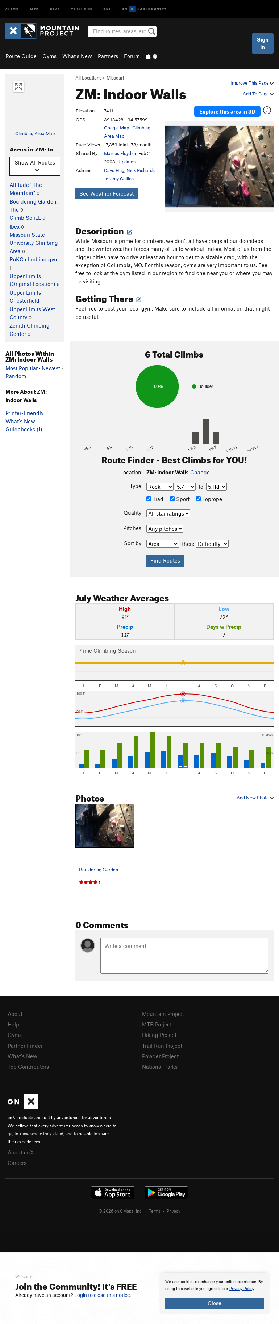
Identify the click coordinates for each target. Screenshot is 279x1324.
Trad (154, 499)
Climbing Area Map (35, 133)
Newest (51, 368)
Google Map (116, 128)
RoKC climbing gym (34, 259)
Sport (180, 499)
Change (200, 472)
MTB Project (157, 1024)
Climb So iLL (25, 217)
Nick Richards (140, 170)
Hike (55, 9)
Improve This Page (252, 83)
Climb (12, 9)
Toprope (209, 499)
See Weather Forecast (106, 193)
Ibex (14, 226)
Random (15, 376)
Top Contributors (28, 1066)
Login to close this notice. (102, 1295)
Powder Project (160, 1056)
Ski (107, 9)
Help (13, 1024)
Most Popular (21, 368)
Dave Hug (114, 170)
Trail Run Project (162, 1045)
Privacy (173, 1210)
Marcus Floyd (117, 153)
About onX (21, 1152)
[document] (214, 1293)
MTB (34, 9)
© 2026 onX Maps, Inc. (121, 1210)
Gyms (49, 56)
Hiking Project (159, 1035)
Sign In (262, 43)
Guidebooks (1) (23, 429)
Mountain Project (163, 1014)
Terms (155, 1210)
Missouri (115, 78)
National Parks (160, 1066)
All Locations (88, 78)
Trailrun (81, 9)
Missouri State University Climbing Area (33, 242)
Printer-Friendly (24, 413)
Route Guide (21, 56)
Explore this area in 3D (227, 111)
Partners (108, 56)
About (15, 1014)
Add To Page (258, 94)
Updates (127, 162)
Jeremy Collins (119, 178)
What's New (77, 56)
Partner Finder (25, 1045)
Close (214, 1303)
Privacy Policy (241, 1288)
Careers (17, 1162)
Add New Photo (255, 797)
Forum (132, 56)
